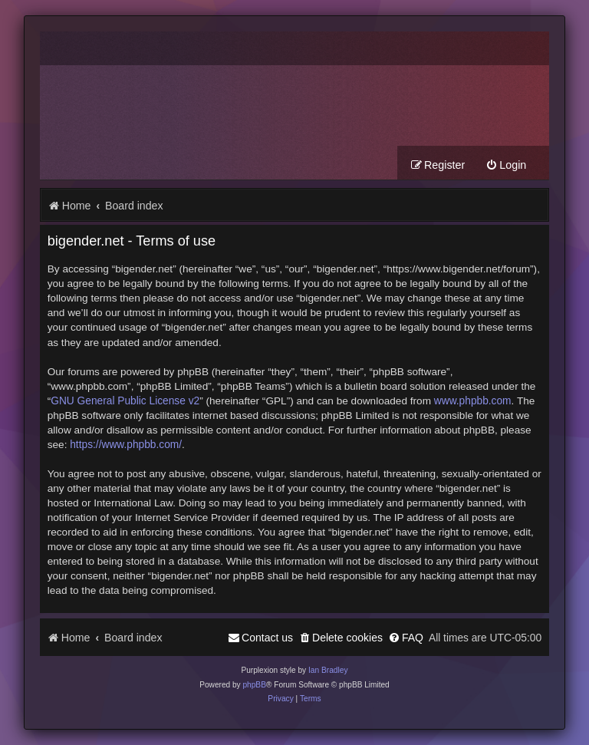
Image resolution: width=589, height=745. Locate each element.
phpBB (254, 685)
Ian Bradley (328, 670)
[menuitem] (505, 165)
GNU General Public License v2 (125, 401)
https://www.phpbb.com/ (126, 444)
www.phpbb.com (473, 401)
